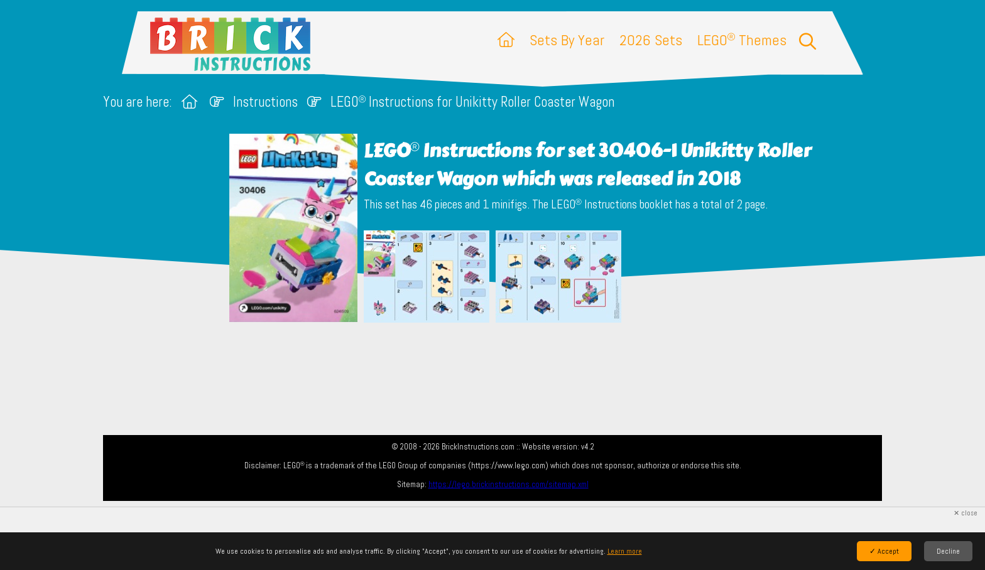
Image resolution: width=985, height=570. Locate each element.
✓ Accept (884, 551)
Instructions (265, 102)
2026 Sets (650, 40)
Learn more (624, 551)
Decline (948, 551)
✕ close (965, 513)
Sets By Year (567, 40)
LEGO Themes (741, 40)
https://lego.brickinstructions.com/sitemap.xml (508, 484)
